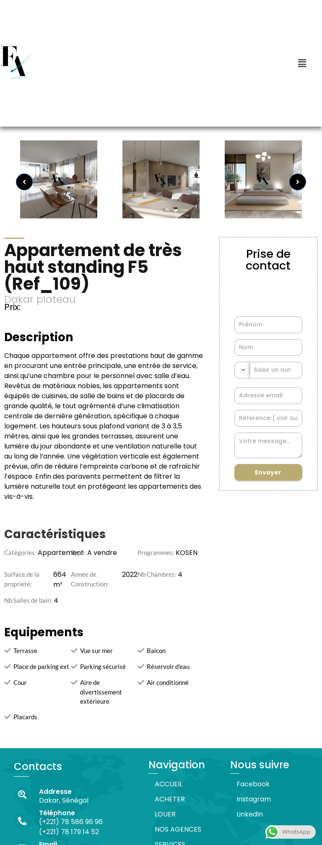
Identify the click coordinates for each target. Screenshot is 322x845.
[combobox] (242, 370)
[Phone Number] (276, 370)
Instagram (253, 799)
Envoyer (268, 472)
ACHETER (170, 799)
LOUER (165, 814)
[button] (302, 63)
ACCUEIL (168, 784)
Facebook (253, 784)
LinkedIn (249, 814)
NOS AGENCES (178, 829)
